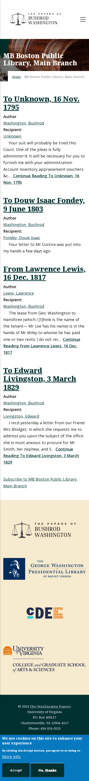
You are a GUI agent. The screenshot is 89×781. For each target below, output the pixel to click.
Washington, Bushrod (23, 123)
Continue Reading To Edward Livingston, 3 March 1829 (41, 455)
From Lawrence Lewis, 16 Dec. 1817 (44, 273)
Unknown (12, 136)
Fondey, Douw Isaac (21, 237)
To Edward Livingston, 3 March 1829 (39, 378)
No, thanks (47, 770)
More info (11, 756)
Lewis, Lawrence (18, 293)
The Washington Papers (50, 706)
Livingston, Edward (21, 416)
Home (16, 77)
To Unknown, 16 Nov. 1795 (41, 103)
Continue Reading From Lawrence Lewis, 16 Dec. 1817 (41, 346)
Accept (16, 770)
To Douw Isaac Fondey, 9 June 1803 (44, 204)
